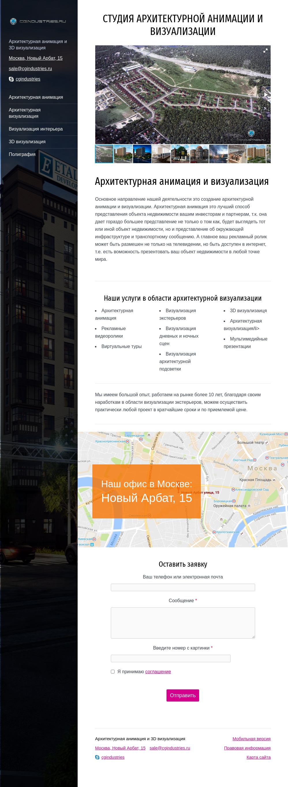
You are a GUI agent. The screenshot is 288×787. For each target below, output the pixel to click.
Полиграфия (22, 154)
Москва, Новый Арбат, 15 (36, 58)
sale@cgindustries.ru (30, 68)
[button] (265, 50)
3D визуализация (27, 141)
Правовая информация (247, 747)
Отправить (183, 695)
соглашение (158, 671)
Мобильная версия (252, 738)
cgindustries (24, 79)
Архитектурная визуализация (24, 113)
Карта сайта (258, 757)
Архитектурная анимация (36, 97)
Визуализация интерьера (36, 128)
